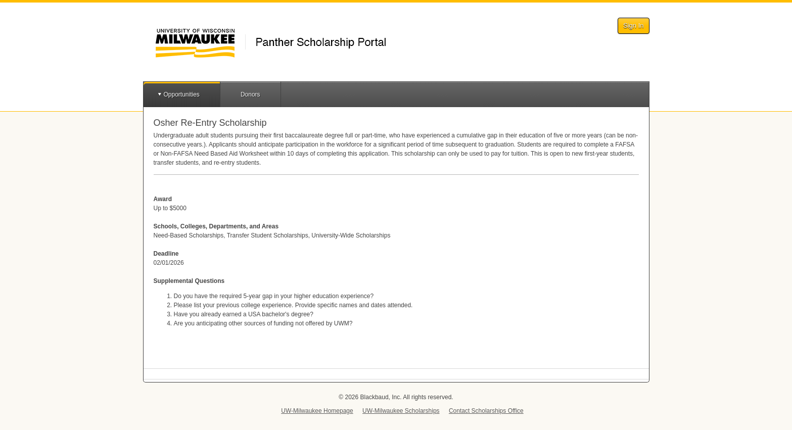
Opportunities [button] (182, 94)
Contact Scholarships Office (486, 410)
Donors (250, 94)
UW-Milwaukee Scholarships (401, 410)
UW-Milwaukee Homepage (317, 410)
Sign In (633, 25)
